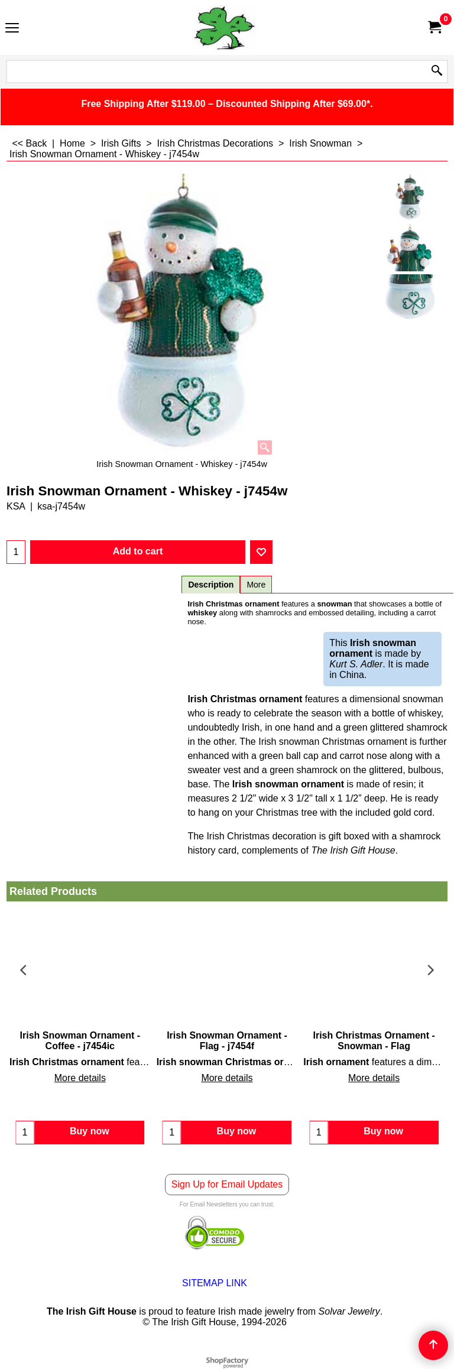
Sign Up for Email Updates (227, 1184)
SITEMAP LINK (214, 1283)
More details (80, 1078)
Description (211, 584)
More (256, 584)
